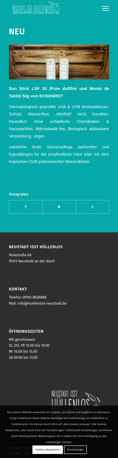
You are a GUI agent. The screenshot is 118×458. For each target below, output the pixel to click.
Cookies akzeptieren (47, 449)
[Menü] (103, 8)
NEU (17, 31)
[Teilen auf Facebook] (25, 206)
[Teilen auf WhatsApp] (92, 206)
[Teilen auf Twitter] (59, 206)
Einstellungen (75, 449)
